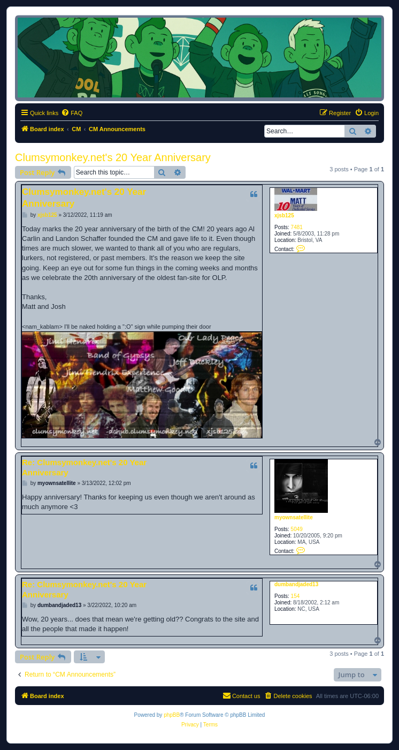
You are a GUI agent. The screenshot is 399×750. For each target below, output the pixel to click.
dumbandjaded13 (296, 584)
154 (295, 596)
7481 (297, 227)
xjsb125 (284, 215)
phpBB (172, 715)
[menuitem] (71, 113)
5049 (297, 529)
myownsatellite (293, 517)
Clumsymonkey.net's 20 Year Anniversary (113, 157)
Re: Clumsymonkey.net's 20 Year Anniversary (84, 467)
